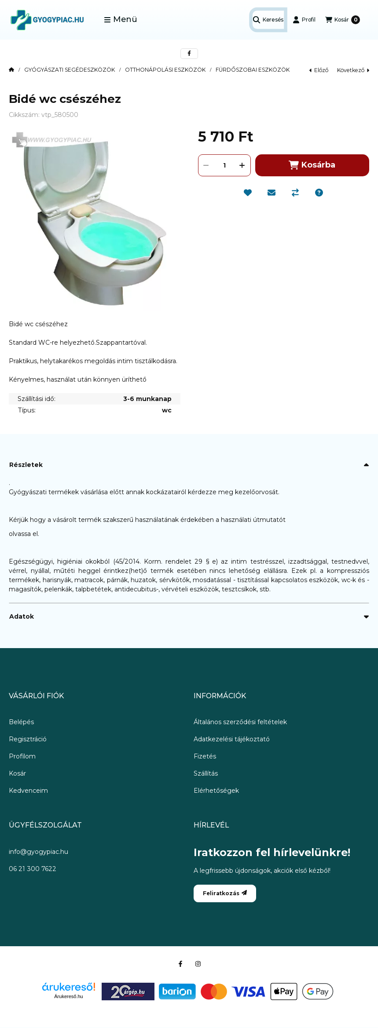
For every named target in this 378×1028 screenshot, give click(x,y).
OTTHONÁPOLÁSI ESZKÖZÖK (165, 70)
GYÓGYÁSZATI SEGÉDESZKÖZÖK (69, 70)
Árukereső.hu (68, 996)
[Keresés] (268, 20)
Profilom (22, 756)
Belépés (21, 722)
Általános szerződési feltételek (240, 722)
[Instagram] (198, 964)
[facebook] (189, 53)
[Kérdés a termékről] (319, 192)
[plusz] (242, 165)
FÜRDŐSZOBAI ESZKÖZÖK (253, 70)
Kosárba (312, 165)
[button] (121, 20)
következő (353, 70)
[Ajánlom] (271, 192)
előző (318, 70)
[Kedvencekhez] (247, 192)
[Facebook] (180, 964)
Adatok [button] (21, 616)
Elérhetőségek (216, 791)
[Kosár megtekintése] (342, 20)
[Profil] (304, 20)
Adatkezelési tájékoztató (232, 739)
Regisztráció (28, 739)
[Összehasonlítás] (295, 192)
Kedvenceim (28, 791)
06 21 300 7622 (32, 869)
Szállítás (206, 773)
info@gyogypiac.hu (38, 852)
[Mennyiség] (224, 165)
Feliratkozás (225, 893)
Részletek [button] (26, 465)
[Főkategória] (11, 70)
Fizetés (205, 756)
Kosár (17, 773)
